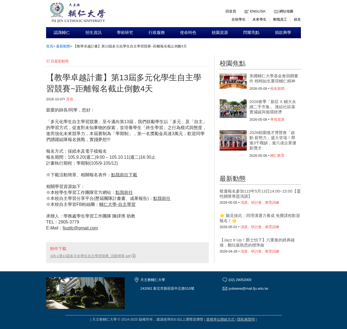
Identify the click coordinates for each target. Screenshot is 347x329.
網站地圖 (286, 11)
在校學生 (239, 19)
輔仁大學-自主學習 (117, 204)
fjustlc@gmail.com (80, 228)
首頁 (49, 46)
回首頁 (231, 11)
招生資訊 (93, 32)
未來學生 (259, 19)
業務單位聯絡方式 (220, 319)
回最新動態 (60, 61)
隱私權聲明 (246, 319)
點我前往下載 (124, 175)
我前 (162, 198)
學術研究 (125, 32)
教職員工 (280, 19)
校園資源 (220, 32)
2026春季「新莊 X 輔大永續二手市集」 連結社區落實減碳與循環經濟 (272, 106)
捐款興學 (283, 32)
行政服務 (157, 32)
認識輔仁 (62, 32)
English (257, 11)
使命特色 (188, 32)
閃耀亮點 (251, 32)
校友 (297, 19)
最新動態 (63, 46)
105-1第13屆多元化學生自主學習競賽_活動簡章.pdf (90, 256)
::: (275, 7)
